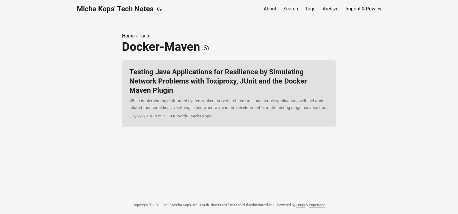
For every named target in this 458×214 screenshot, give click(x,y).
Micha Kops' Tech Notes (115, 9)
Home (128, 36)
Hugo (300, 205)
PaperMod (317, 205)
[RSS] (206, 47)
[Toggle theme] (159, 9)
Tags (144, 36)
